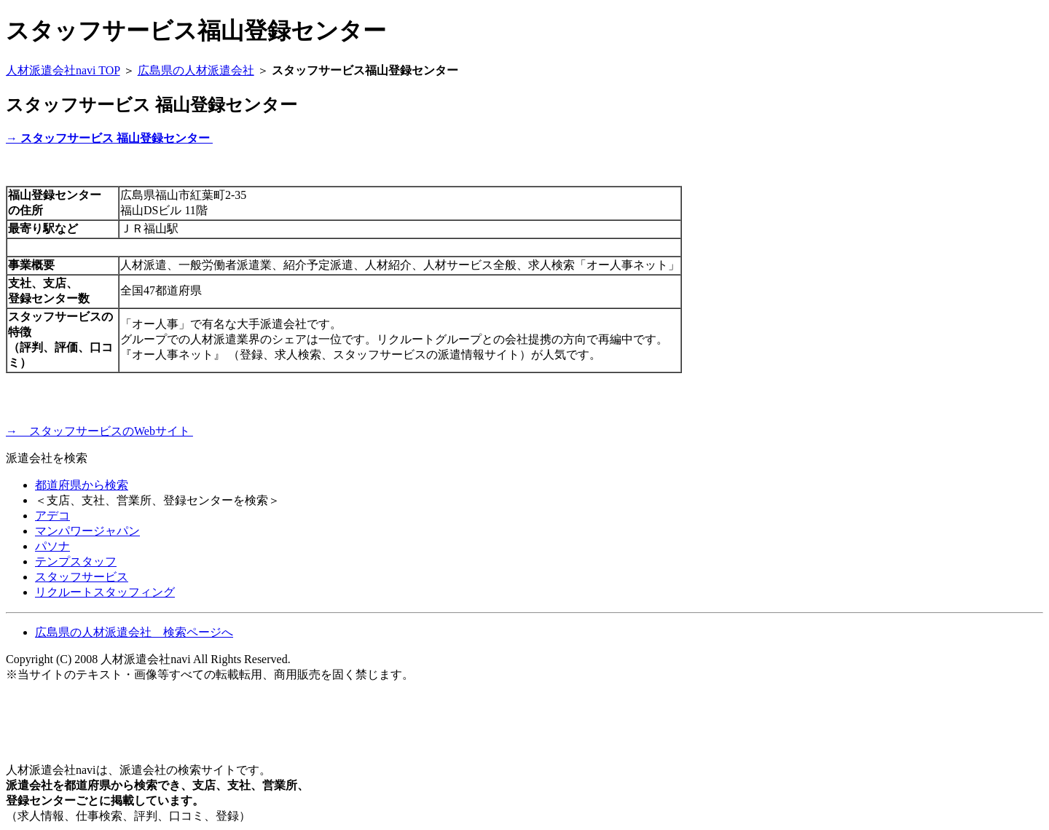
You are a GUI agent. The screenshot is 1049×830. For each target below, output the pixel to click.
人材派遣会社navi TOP (63, 70)
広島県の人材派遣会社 (196, 70)
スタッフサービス (81, 577)
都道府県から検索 (81, 485)
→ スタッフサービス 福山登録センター (109, 138)
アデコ (52, 515)
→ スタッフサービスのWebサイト (100, 431)
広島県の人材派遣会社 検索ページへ (134, 632)
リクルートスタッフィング (105, 592)
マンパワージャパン (87, 531)
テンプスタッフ (76, 561)
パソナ (52, 546)
